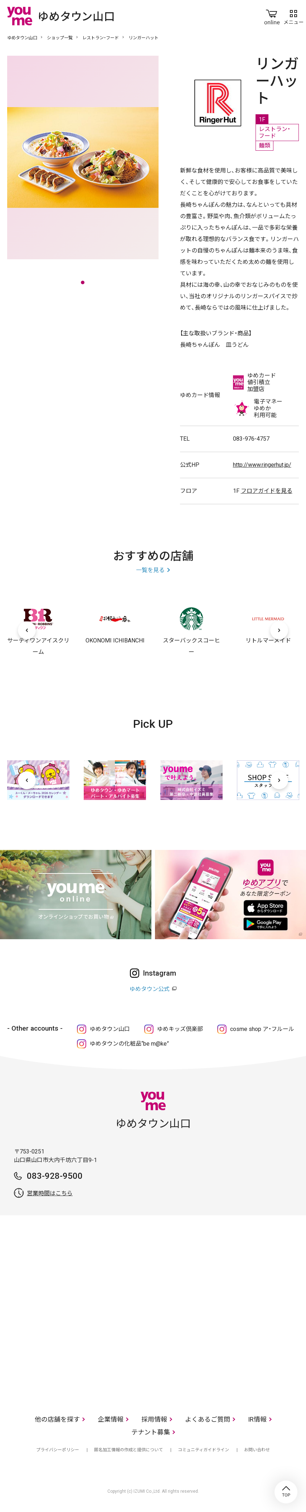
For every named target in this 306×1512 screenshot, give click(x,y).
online (272, 15)
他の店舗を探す (57, 1419)
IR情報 (257, 1419)
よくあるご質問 (207, 1419)
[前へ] (27, 630)
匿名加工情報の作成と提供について (128, 1449)
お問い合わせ (257, 1449)
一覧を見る (150, 570)
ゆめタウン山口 (22, 37)
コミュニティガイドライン (203, 1449)
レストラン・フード (100, 37)
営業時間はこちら (50, 1193)
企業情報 (110, 1419)
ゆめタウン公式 (150, 989)
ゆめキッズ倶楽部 (180, 1029)
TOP (286, 1492)
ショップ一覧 (60, 37)
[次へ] (279, 630)
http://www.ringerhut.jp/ (262, 464)
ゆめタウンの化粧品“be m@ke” (129, 1043)
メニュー (293, 15)
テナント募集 (150, 1432)
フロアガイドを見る (266, 490)
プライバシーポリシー (57, 1449)
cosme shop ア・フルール (262, 1029)
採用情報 (154, 1419)
